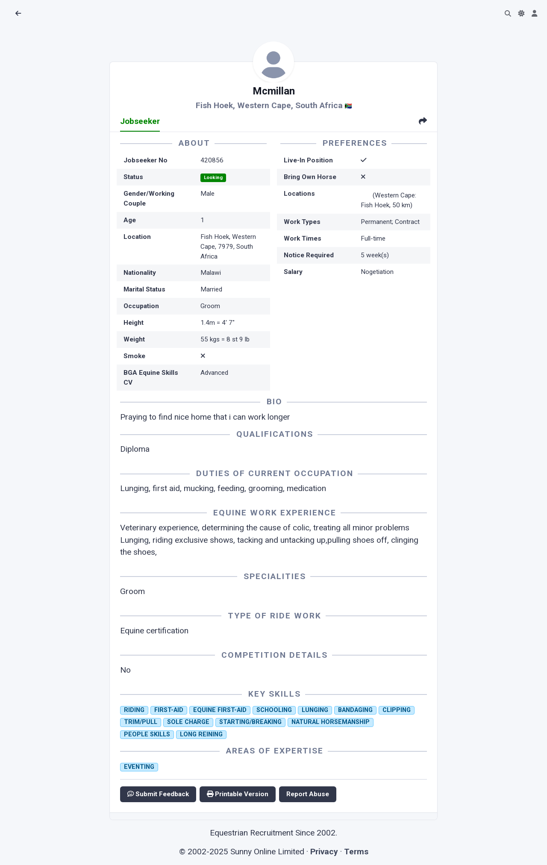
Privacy (324, 851)
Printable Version (237, 794)
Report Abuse (307, 794)
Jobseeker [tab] (140, 121)
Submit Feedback (158, 794)
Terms (356, 851)
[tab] (423, 122)
